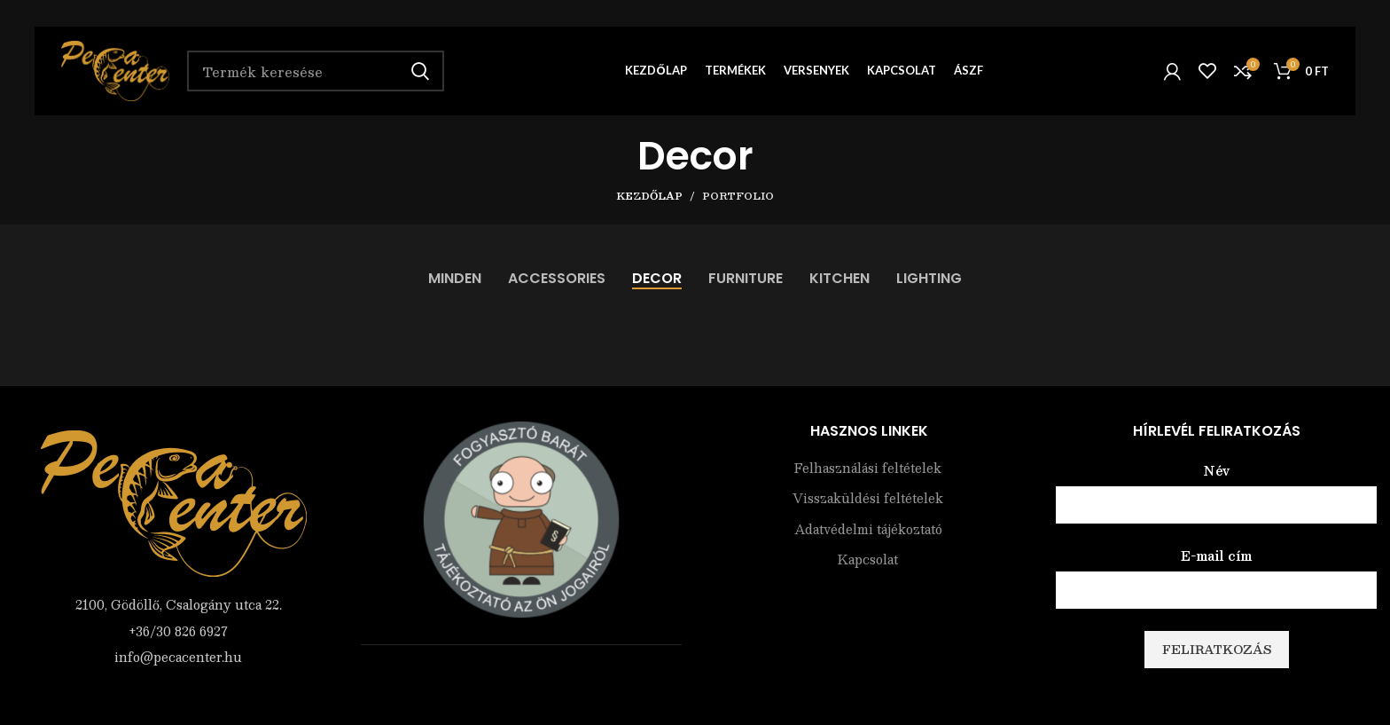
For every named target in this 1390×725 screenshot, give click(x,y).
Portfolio (738, 195)
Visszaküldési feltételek (868, 499)
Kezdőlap (649, 196)
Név (1216, 470)
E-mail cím (1216, 555)
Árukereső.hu (521, 681)
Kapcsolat (868, 560)
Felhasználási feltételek (867, 468)
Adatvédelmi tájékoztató (868, 530)
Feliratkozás (1216, 649)
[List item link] (173, 631)
